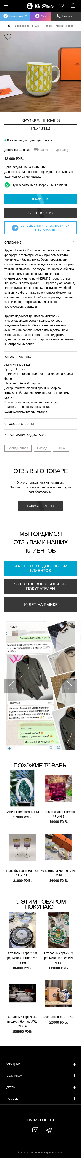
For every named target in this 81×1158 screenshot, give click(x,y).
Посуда (42, 448)
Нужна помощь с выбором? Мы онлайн (35, 185)
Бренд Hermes (18, 448)
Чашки (60, 448)
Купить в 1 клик (40, 213)
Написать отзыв (40, 506)
